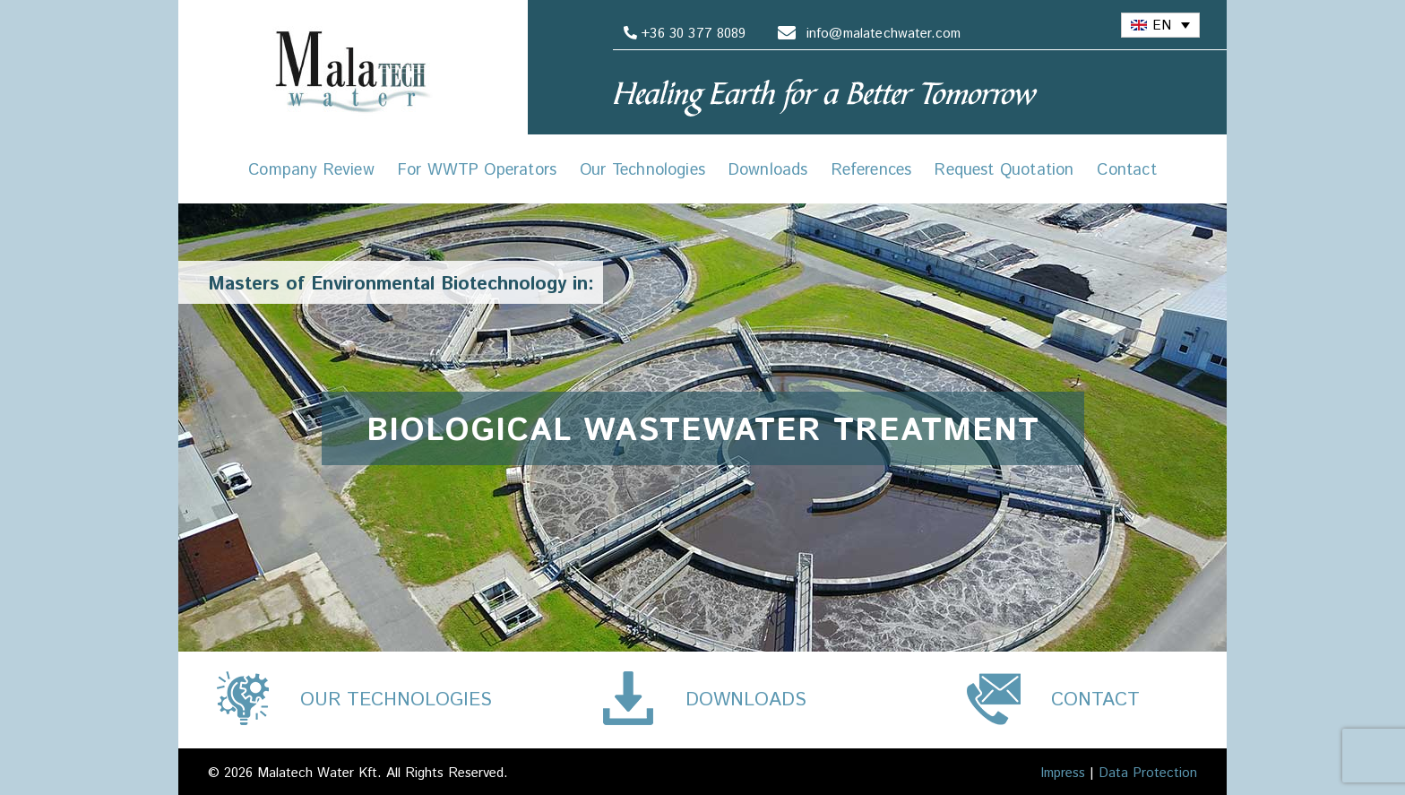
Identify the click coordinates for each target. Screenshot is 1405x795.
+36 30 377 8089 (681, 33)
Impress (1062, 773)
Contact (1126, 170)
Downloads (768, 170)
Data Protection (1148, 773)
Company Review (311, 170)
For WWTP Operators (477, 170)
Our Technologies (642, 170)
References (872, 170)
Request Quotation (1004, 170)
